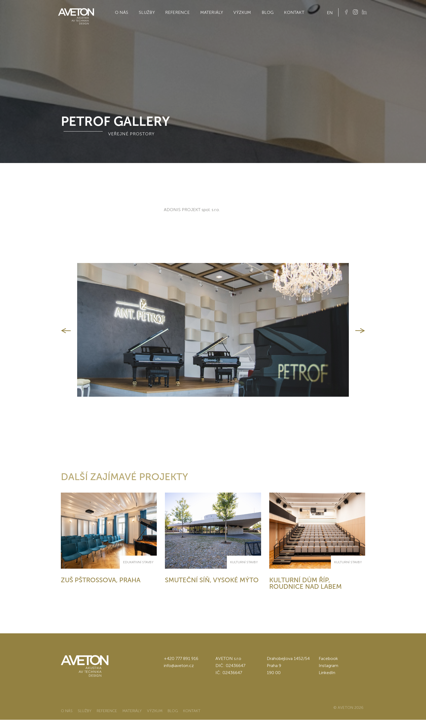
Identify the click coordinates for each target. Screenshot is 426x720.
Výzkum (242, 12)
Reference (177, 12)
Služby (147, 12)
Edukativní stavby (138, 562)
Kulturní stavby (244, 562)
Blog (268, 12)
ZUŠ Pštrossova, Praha (100, 580)
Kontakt (294, 12)
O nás (122, 12)
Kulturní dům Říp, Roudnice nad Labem (305, 583)
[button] (66, 330)
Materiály (211, 12)
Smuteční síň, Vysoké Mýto (212, 580)
